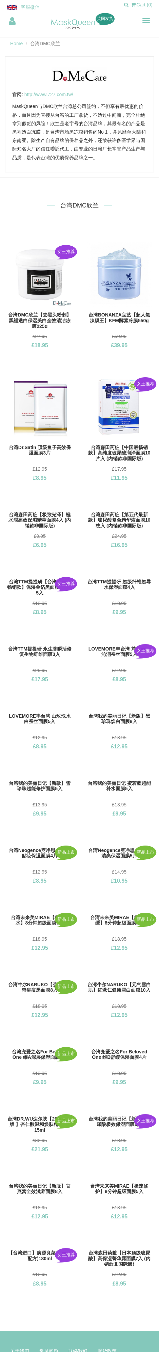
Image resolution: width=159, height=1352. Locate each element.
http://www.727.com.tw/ (48, 94)
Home (16, 43)
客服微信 (30, 7)
